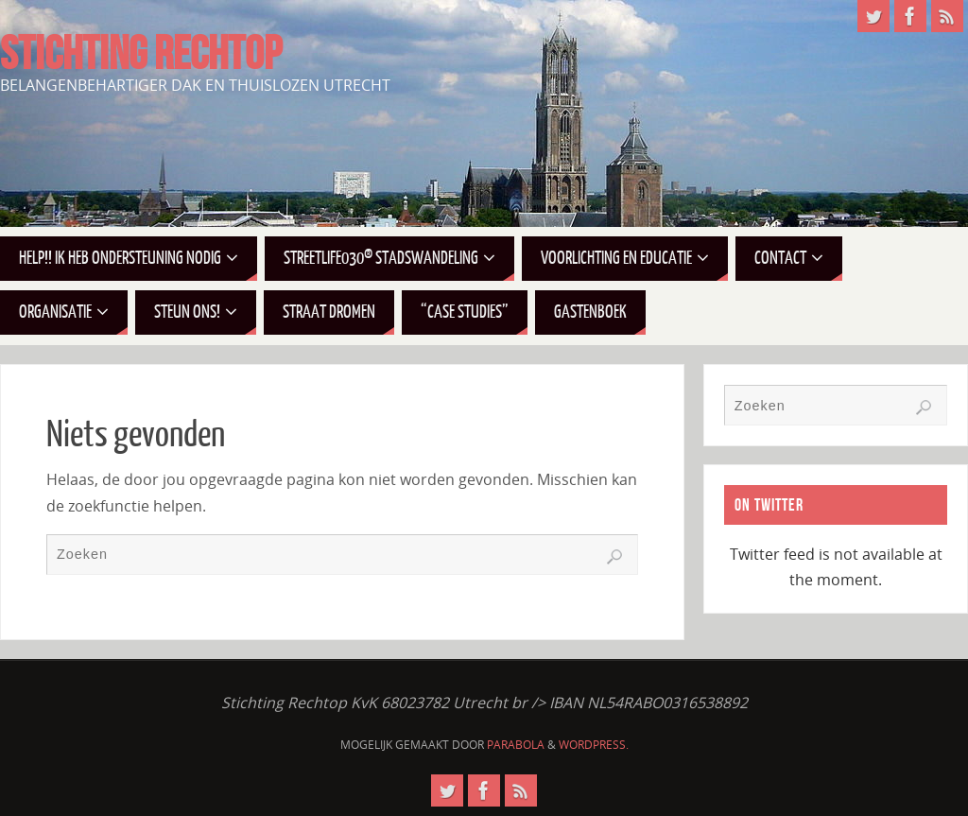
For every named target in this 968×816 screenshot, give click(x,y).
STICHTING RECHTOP (141, 53)
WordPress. (594, 745)
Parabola (515, 745)
